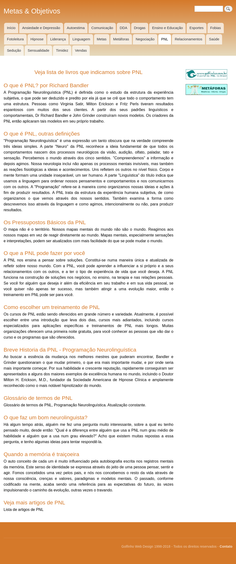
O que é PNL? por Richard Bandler (46, 85)
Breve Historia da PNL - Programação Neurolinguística (70, 350)
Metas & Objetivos (32, 11)
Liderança (58, 39)
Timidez (62, 50)
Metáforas (121, 39)
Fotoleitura (15, 39)
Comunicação (102, 28)
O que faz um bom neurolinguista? (45, 417)
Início (11, 28)
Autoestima (76, 28)
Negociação (145, 39)
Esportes (196, 28)
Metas (101, 39)
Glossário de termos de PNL (38, 398)
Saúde (214, 39)
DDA (123, 28)
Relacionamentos (188, 39)
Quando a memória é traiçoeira (41, 454)
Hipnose (37, 39)
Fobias (215, 28)
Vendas (81, 50)
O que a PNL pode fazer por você (44, 253)
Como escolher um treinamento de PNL (52, 307)
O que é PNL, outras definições (42, 133)
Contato (226, 546)
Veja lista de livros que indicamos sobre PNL (88, 72)
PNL (164, 39)
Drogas (140, 28)
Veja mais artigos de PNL (34, 502)
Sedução (14, 50)
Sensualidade (38, 50)
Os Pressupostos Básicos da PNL (45, 222)
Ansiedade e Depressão (41, 28)
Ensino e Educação (167, 28)
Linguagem (81, 39)
